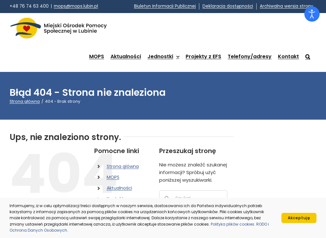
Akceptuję (299, 217)
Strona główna (123, 166)
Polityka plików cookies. (233, 224)
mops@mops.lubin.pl (76, 6)
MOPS (113, 177)
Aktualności (119, 188)
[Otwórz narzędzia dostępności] (312, 14)
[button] (307, 56)
